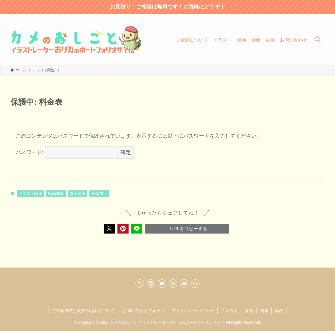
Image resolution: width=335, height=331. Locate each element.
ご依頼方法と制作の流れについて (83, 310)
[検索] (195, 283)
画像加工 (99, 193)
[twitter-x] (139, 283)
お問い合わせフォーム (143, 310)
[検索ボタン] (317, 40)
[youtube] (162, 283)
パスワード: (66, 152)
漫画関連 (77, 193)
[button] (109, 229)
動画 (279, 310)
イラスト (229, 310)
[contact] (184, 283)
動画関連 (56, 193)
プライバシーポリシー (192, 310)
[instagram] (151, 283)
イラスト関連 (30, 193)
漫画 (248, 310)
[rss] (173, 283)
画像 (264, 310)
